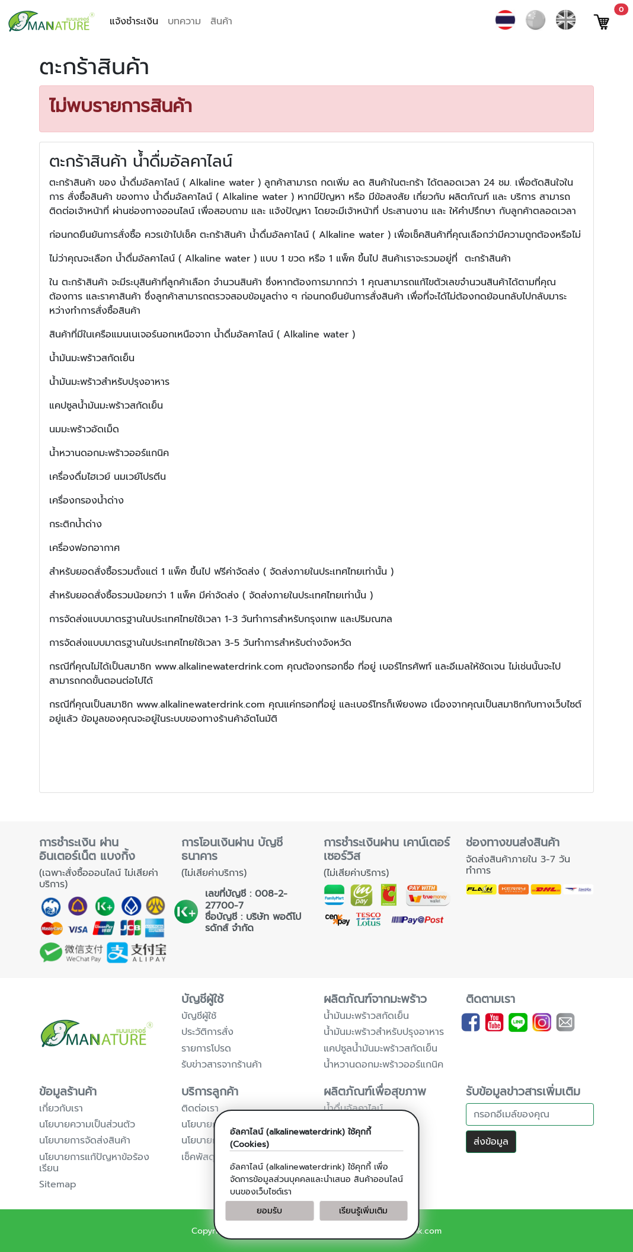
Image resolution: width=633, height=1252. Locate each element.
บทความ (184, 21)
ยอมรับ (269, 1211)
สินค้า (221, 21)
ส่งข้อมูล (491, 1142)
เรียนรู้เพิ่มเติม (363, 1211)
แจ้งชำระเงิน (134, 21)
